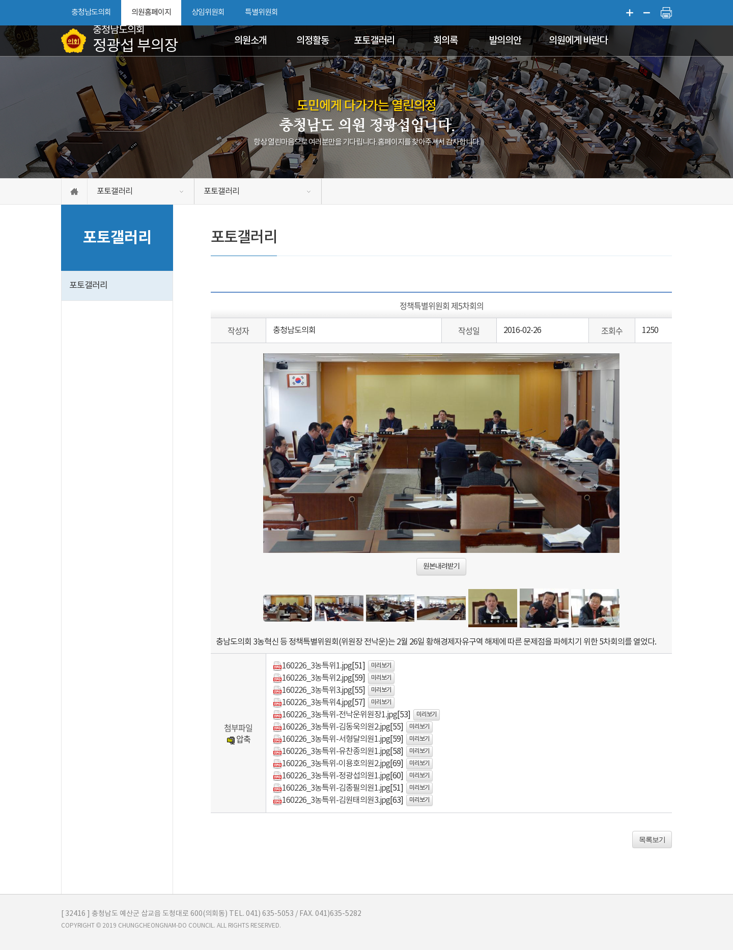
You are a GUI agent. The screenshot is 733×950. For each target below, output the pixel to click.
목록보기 (652, 839)
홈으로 (74, 191)
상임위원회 (207, 12)
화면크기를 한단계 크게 (629, 12)
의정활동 (312, 40)
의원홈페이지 (151, 12)
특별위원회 (261, 12)
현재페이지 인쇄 (666, 12)
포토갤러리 (374, 40)
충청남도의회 (91, 12)
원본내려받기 (441, 567)
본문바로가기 (0, 0)
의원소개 (250, 40)
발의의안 (505, 40)
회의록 (445, 40)
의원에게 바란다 (578, 40)
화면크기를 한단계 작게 (647, 12)
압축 (238, 739)
